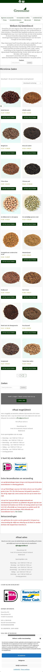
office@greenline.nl (22, 418)
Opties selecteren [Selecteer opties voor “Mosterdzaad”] (30, 260)
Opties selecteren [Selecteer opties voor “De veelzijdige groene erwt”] (30, 224)
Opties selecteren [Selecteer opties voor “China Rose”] (8, 188)
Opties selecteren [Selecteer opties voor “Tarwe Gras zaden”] (30, 368)
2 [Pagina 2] (21, 375)
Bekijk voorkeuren (21, 665)
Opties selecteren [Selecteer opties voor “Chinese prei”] (30, 188)
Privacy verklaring (25, 669)
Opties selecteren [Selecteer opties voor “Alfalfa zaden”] (30, 117)
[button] (40, 638)
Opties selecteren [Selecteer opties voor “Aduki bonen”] (8, 117)
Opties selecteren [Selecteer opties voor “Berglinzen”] (8, 153)
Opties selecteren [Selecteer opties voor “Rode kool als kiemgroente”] (8, 333)
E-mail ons (21, 400)
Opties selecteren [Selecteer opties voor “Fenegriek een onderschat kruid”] (8, 261)
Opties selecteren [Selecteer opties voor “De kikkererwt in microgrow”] (8, 224)
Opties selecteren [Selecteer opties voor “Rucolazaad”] (30, 333)
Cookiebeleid (17, 669)
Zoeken (29, 62)
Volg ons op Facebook (8, 633)
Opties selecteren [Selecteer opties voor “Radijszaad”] (8, 297)
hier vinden (18, 512)
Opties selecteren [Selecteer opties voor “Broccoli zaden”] (30, 153)
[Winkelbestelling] (32, 83)
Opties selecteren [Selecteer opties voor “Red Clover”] (30, 297)
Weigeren (21, 660)
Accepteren (21, 655)
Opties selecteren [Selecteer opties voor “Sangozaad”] (8, 368)
